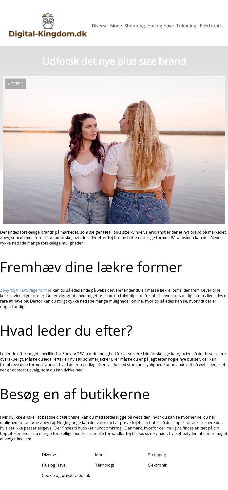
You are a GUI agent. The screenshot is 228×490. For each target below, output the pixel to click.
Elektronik (211, 26)
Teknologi (186, 26)
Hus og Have (160, 26)
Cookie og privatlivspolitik (66, 475)
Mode (116, 26)
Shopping (134, 26)
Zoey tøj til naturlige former (26, 290)
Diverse (100, 26)
